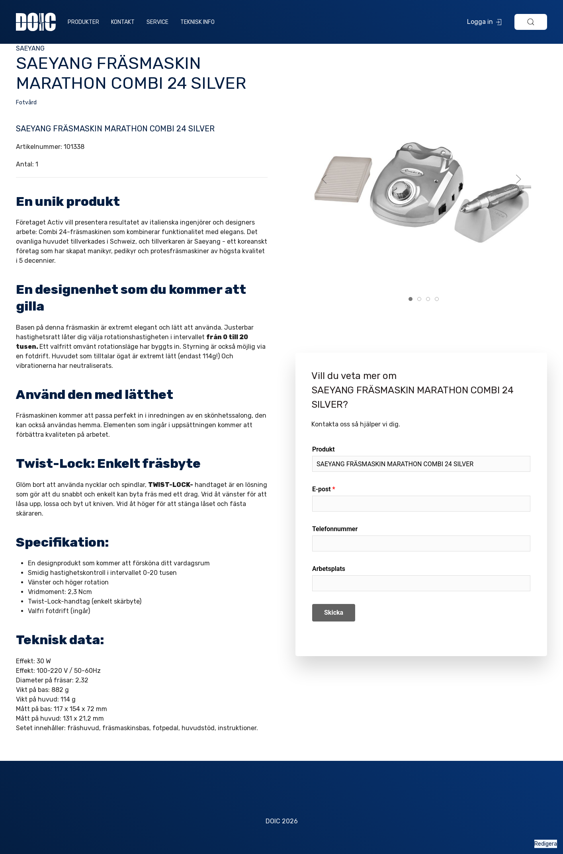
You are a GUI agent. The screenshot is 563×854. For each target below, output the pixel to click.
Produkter (83, 22)
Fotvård (26, 102)
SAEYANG (30, 48)
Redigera (545, 843)
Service (157, 22)
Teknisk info (197, 22)
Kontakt (123, 22)
